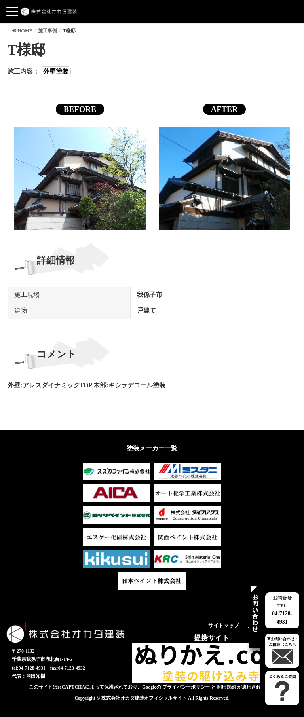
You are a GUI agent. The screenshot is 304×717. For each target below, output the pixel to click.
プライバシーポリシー (186, 687)
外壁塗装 (55, 71)
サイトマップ (223, 625)
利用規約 (226, 687)
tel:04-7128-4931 (29, 668)
